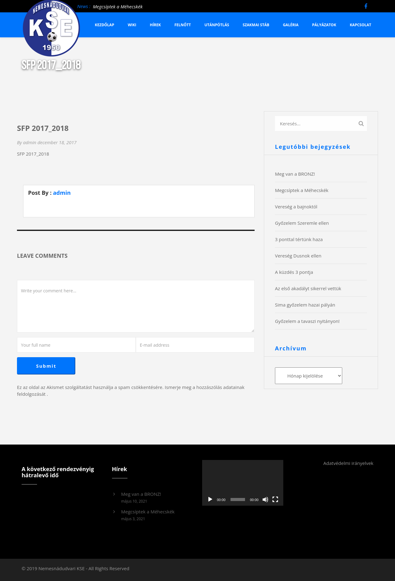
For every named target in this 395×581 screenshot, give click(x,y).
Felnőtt (182, 24)
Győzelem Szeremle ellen (302, 223)
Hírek (155, 24)
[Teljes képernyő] (275, 499)
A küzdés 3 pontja (294, 272)
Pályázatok (324, 24)
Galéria (291, 24)
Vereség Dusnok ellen (298, 256)
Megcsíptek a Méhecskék (118, 6)
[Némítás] (265, 499)
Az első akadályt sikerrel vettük (308, 288)
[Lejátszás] (210, 499)
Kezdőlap (104, 24)
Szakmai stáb (256, 24)
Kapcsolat (360, 24)
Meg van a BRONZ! (295, 174)
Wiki (132, 24)
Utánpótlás (217, 24)
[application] (242, 483)
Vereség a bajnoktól (296, 206)
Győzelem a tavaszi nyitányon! (307, 321)
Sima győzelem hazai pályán (305, 305)
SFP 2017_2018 (33, 154)
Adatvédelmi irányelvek (348, 463)
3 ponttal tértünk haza (299, 239)
